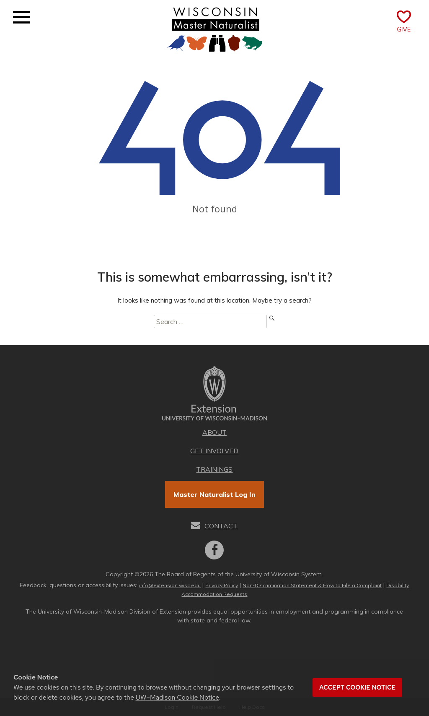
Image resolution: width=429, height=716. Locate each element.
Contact (221, 526)
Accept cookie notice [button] (357, 687)
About (214, 432)
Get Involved (214, 451)
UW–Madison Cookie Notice (177, 697)
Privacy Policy (221, 585)
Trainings (214, 469)
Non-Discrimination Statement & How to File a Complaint (312, 585)
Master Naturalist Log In (214, 494)
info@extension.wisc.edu (170, 585)
